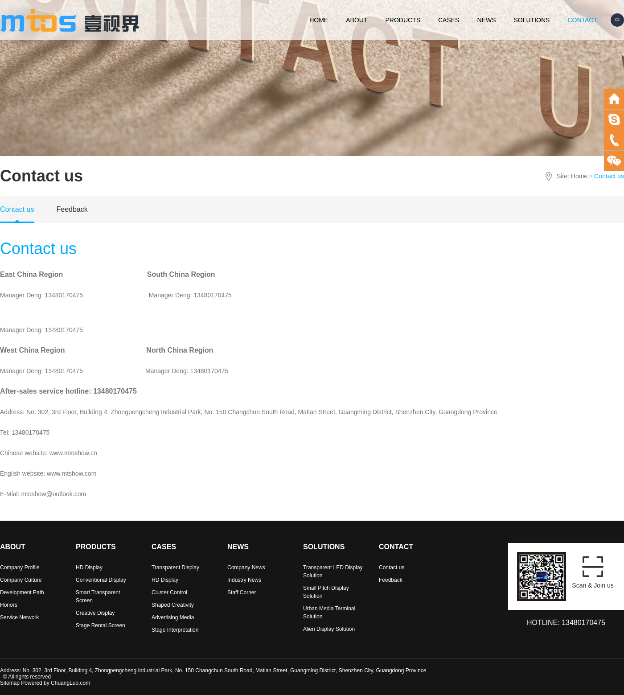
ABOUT (356, 20)
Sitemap (10, 683)
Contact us (17, 209)
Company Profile (20, 567)
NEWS (486, 20)
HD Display (89, 567)
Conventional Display (101, 580)
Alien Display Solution (329, 629)
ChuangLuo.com (70, 683)
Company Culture (20, 580)
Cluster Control (169, 592)
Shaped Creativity (173, 605)
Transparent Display (175, 567)
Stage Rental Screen (100, 625)
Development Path (22, 592)
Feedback (71, 209)
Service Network (19, 617)
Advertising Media (173, 617)
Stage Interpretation (175, 630)
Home (579, 176)
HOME (318, 20)
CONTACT (582, 20)
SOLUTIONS (531, 20)
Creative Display (95, 613)
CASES (448, 20)
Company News (246, 567)
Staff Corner (241, 592)
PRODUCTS (402, 20)
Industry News (244, 580)
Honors (8, 605)
